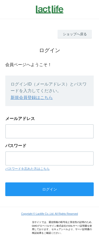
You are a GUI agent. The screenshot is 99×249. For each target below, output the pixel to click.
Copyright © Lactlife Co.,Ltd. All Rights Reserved (49, 213)
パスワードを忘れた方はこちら (27, 169)
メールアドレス (20, 118)
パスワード (15, 145)
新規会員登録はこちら (32, 97)
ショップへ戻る (75, 34)
